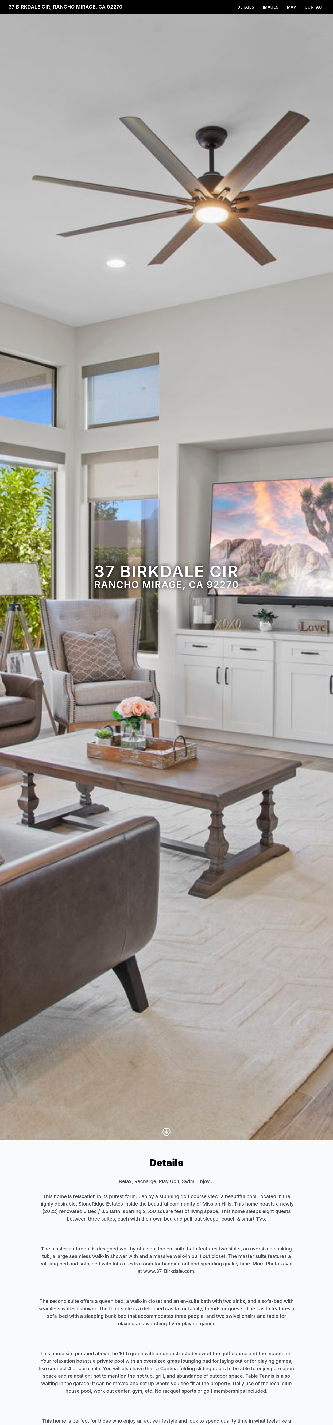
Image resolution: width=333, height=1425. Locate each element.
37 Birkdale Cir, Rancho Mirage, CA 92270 (65, 7)
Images (270, 7)
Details (246, 7)
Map (291, 7)
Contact (314, 7)
